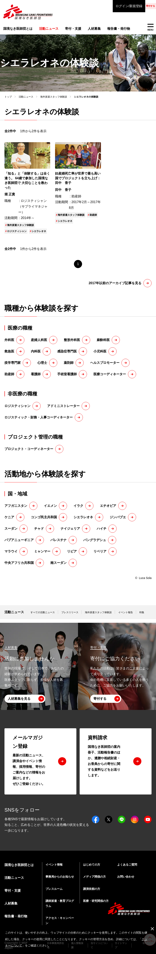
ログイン (107, 6)
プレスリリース (69, 615)
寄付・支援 (69, 29)
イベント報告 (125, 615)
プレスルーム (54, 888)
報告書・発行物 (112, 29)
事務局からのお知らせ (60, 876)
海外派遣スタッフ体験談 (53, 100)
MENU (150, 27)
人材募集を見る (19, 698)
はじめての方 (91, 864)
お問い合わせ (125, 876)
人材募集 (89, 29)
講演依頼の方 (91, 888)
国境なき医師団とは (16, 29)
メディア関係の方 (94, 876)
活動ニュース (26, 100)
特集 (141, 615)
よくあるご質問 (127, 864)
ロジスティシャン (17, 234)
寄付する (139, 6)
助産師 (93, 218)
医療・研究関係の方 (96, 900)
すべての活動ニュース (42, 615)
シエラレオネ (38, 234)
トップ (8, 100)
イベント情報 (54, 864)
